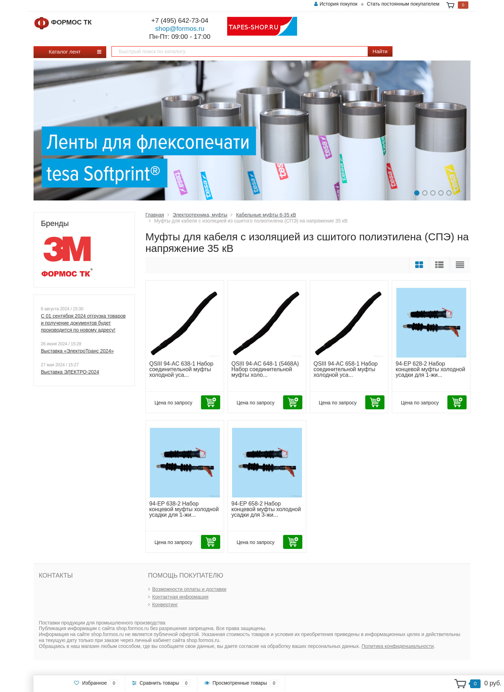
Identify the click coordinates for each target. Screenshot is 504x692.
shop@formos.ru (179, 28)
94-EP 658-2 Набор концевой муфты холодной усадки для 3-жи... (266, 509)
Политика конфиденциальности (398, 646)
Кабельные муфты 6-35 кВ (266, 215)
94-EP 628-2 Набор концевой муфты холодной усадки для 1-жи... (430, 369)
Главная (154, 215)
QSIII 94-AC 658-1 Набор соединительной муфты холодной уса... (345, 369)
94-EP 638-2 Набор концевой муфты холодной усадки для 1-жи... (184, 509)
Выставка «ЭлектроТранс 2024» (77, 351)
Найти (380, 51)
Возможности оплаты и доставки (189, 589)
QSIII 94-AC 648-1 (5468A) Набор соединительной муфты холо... (265, 369)
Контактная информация (180, 597)
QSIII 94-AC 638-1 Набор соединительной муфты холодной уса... (181, 369)
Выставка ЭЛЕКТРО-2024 (70, 372)
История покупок (335, 4)
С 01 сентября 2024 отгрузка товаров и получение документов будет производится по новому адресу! (83, 323)
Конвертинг (165, 604)
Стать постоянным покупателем (403, 4)
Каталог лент (67, 52)
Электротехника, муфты (200, 215)
